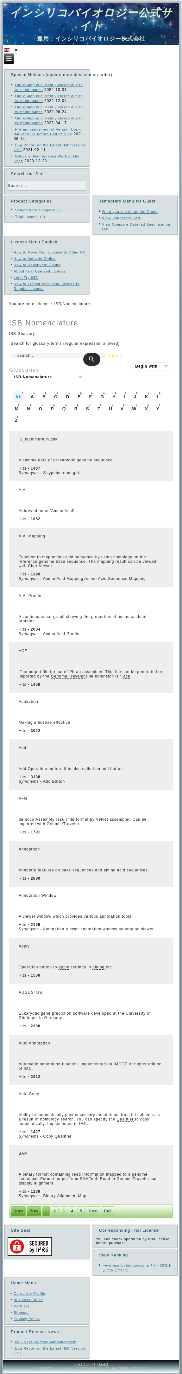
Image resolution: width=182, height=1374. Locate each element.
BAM (23, 1153)
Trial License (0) (30, 217)
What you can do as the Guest (130, 212)
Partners (21, 1306)
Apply (24, 946)
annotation (110, 916)
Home (43, 304)
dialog (98, 967)
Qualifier (125, 1119)
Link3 (103, 1364)
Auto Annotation (34, 1043)
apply (64, 967)
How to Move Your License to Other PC (49, 252)
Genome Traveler (68, 676)
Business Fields (28, 1300)
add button (112, 769)
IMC (28, 1068)
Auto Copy (29, 1094)
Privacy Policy (27, 1319)
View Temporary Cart (121, 218)
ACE (23, 651)
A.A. (23, 490)
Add (22, 748)
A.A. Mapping (32, 536)
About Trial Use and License (40, 271)
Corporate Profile (29, 1293)
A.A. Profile (30, 596)
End (108, 1211)
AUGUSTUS (30, 992)
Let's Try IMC (26, 277)
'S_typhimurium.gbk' (39, 439)
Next (93, 1211)
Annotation (29, 849)
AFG (23, 798)
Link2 (91, 1364)
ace (126, 676)
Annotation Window (38, 895)
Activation (28, 701)
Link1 (78, 1364)
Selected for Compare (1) (38, 210)
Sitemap (21, 1312)
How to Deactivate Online (37, 265)
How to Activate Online (35, 258)
